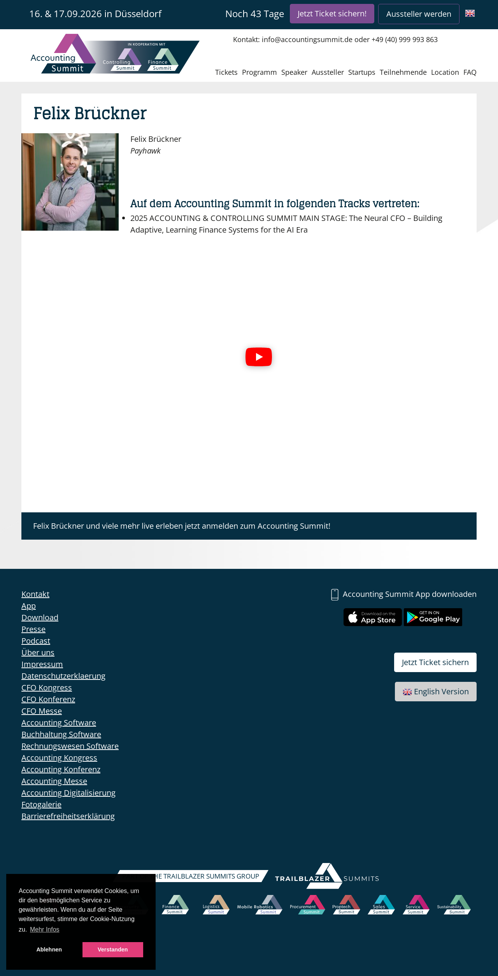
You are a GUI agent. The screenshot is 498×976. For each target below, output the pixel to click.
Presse (33, 629)
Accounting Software (58, 722)
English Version (436, 691)
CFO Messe (41, 711)
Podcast (35, 640)
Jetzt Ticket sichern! (332, 13)
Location (445, 72)
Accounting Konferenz (60, 769)
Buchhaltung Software (61, 734)
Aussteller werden (418, 14)
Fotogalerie (41, 804)
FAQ (470, 72)
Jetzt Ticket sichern (435, 662)
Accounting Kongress (59, 757)
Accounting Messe (54, 781)
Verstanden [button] (113, 949)
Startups (361, 72)
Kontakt (35, 594)
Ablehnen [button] (49, 949)
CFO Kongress (46, 687)
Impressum (42, 664)
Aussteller (328, 72)
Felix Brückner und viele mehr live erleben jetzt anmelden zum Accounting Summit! (181, 526)
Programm (259, 72)
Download (39, 617)
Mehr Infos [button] (45, 929)
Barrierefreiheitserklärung (68, 816)
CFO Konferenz (48, 699)
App (28, 605)
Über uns (37, 652)
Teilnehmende (403, 72)
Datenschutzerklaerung (63, 676)
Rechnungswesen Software (70, 746)
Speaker (294, 72)
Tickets (226, 72)
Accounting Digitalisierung (68, 792)
